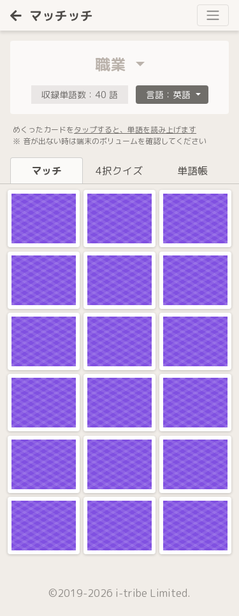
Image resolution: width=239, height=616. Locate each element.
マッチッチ (51, 15)
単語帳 (192, 171)
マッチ (46, 171)
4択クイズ (119, 171)
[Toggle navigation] (213, 15)
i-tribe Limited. (153, 593)
